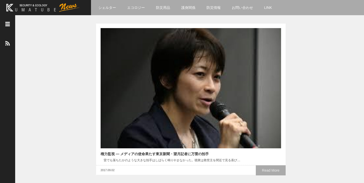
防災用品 (166, 8)
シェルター (110, 8)
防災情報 (217, 8)
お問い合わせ (245, 8)
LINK (271, 8)
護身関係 (192, 8)
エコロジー (139, 8)
